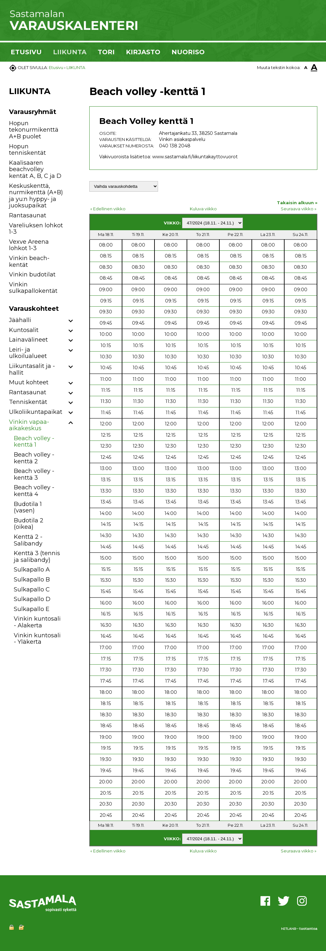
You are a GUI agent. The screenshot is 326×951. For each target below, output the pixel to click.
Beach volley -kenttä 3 (34, 474)
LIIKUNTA (69, 52)
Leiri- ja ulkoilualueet (28, 353)
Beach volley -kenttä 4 (34, 491)
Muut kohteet (28, 382)
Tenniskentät (28, 402)
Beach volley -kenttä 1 (34, 442)
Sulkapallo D (32, 599)
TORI (106, 52)
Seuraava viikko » (298, 208)
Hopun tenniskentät (27, 150)
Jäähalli (20, 320)
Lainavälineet (28, 339)
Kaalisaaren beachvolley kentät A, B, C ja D (35, 169)
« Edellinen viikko (108, 208)
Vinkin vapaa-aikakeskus (29, 425)
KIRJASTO (143, 52)
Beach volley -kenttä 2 (34, 458)
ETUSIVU (26, 52)
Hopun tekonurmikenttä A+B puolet (33, 130)
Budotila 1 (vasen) (28, 507)
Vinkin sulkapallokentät (33, 288)
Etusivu (56, 67)
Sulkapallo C (32, 589)
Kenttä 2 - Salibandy (28, 540)
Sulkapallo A (32, 569)
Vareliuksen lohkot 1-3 (36, 229)
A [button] (305, 67)
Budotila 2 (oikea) (28, 524)
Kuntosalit (24, 330)
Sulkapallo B (32, 579)
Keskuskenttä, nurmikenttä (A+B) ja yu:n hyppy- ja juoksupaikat (36, 195)
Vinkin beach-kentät (29, 261)
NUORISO (188, 52)
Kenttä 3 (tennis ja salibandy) (37, 556)
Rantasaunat (27, 215)
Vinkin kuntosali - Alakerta (37, 622)
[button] (71, 321)
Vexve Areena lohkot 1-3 (29, 245)
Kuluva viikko (203, 208)
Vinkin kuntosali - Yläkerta (37, 639)
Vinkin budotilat (32, 274)
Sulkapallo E (31, 609)
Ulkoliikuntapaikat (35, 411)
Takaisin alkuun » (297, 202)
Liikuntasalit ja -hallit (32, 369)
